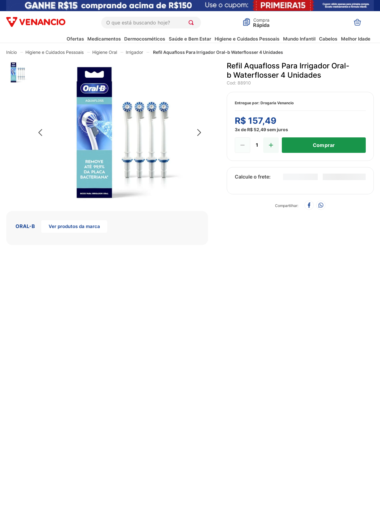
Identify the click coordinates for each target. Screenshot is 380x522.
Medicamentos (104, 39)
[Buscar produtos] (192, 22)
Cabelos (328, 39)
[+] (271, 145)
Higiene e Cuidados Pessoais (247, 39)
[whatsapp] (320, 206)
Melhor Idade (355, 39)
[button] (120, 133)
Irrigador (134, 52)
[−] (242, 145)
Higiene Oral (104, 52)
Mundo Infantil (299, 39)
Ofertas (75, 39)
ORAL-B (25, 226)
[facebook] (309, 206)
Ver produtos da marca (74, 226)
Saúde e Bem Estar (190, 39)
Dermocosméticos (144, 39)
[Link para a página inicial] (11, 52)
